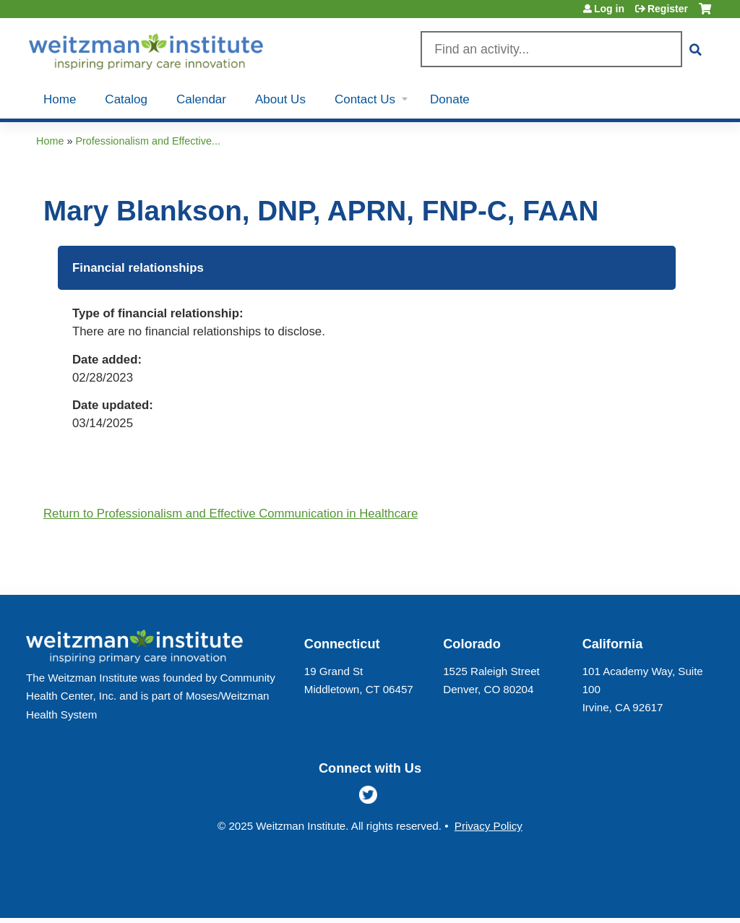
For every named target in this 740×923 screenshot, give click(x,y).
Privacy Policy (488, 826)
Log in (609, 9)
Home (59, 99)
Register (668, 9)
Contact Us (365, 99)
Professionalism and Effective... (147, 141)
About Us (280, 99)
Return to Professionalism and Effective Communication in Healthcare (230, 513)
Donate (450, 99)
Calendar (201, 99)
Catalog (126, 99)
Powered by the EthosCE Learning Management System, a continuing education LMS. (667, 894)
